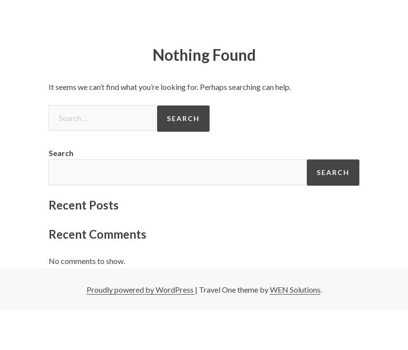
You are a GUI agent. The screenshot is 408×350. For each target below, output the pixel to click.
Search (61, 153)
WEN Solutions (295, 289)
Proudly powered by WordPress (141, 289)
